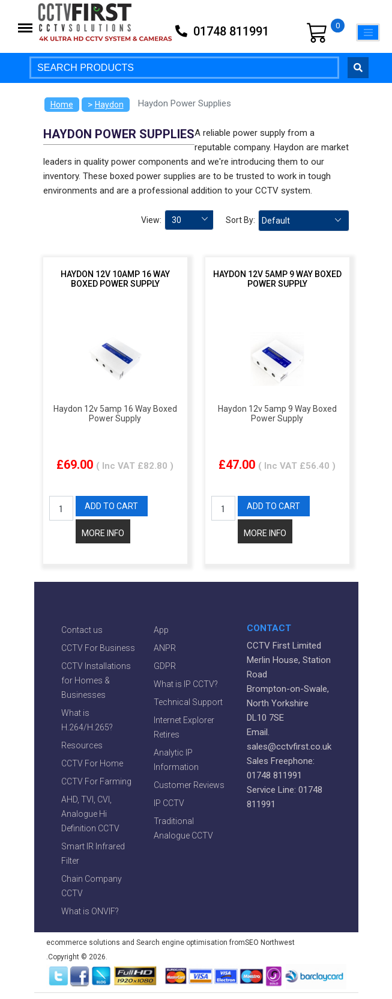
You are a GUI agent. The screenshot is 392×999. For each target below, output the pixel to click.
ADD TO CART (111, 506)
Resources (82, 745)
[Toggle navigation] (368, 32)
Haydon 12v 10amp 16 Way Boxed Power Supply (115, 279)
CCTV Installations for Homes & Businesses (96, 680)
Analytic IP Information (176, 760)
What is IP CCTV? (186, 684)
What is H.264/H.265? (87, 720)
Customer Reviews (189, 785)
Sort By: (240, 220)
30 (176, 220)
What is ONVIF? (90, 911)
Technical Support (188, 702)
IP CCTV (169, 803)
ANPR (165, 648)
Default (276, 220)
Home (61, 104)
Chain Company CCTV (91, 886)
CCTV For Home (92, 763)
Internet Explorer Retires (184, 727)
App (161, 630)
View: (151, 220)
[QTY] (61, 508)
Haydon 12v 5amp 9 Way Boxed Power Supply (277, 279)
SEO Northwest (270, 942)
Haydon (109, 104)
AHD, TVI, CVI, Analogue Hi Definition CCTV (90, 814)
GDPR (165, 666)
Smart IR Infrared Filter (93, 854)
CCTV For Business (98, 648)
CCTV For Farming (96, 781)
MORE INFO (103, 533)
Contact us (82, 630)
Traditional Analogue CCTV (183, 828)
